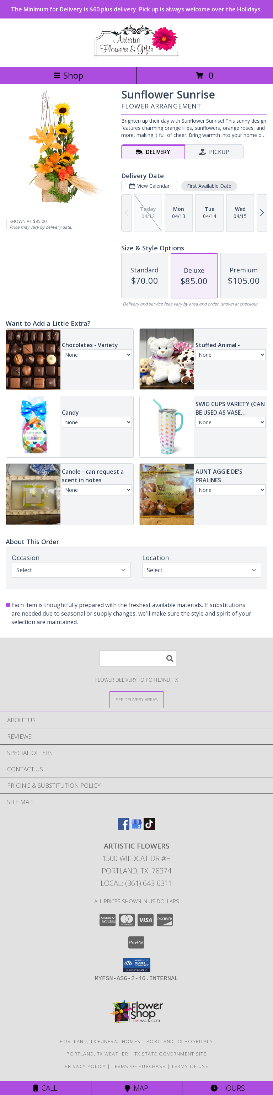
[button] (136, 965)
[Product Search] (138, 658)
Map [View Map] (136, 1088)
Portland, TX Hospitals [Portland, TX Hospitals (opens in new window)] (179, 1041)
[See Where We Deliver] (136, 699)
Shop (68, 75)
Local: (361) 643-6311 (136, 883)
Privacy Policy (85, 1066)
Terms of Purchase (138, 1066)
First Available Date (209, 185)
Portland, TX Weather (97, 1054)
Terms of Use (189, 1066)
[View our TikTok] (149, 827)
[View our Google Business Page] (136, 827)
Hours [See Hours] (227, 1088)
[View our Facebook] (123, 827)
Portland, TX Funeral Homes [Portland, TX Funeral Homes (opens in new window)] (100, 1041)
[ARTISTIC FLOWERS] (136, 56)
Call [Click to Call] (45, 1088)
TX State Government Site (170, 1054)
